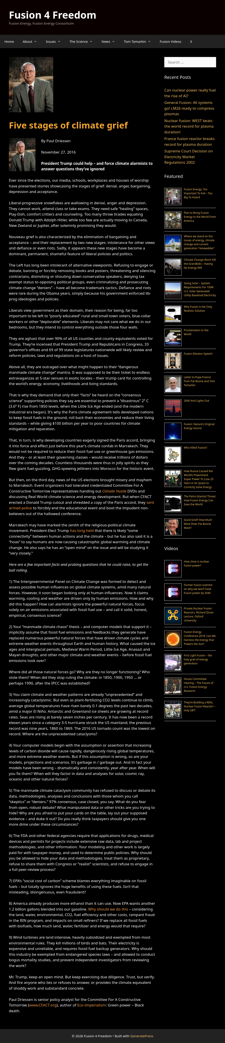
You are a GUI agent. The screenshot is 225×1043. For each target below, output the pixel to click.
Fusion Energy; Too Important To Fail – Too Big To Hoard (198, 193)
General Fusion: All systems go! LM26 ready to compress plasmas (189, 108)
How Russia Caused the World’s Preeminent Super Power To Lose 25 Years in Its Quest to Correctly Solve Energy (198, 479)
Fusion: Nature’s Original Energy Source (199, 426)
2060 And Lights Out (196, 401)
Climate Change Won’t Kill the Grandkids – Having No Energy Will (200, 264)
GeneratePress (141, 1036)
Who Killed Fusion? (195, 448)
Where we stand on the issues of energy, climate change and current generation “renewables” (199, 242)
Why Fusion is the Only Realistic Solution (198, 309)
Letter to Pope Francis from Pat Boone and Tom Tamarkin (199, 381)
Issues (55, 41)
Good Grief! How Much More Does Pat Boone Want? (198, 524)
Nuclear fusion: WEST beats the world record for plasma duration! (188, 126)
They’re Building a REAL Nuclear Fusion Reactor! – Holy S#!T (199, 706)
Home (9, 41)
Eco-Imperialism (91, 1005)
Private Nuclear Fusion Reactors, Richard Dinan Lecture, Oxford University (198, 614)
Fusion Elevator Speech (198, 354)
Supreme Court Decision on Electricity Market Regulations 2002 (188, 156)
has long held (82, 530)
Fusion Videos (170, 41)
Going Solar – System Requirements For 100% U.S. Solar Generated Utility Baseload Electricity (200, 289)
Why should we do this (108, 909)
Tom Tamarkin (139, 41)
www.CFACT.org (43, 1005)
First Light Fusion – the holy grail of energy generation (198, 659)
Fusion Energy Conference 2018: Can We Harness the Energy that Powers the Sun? (200, 638)
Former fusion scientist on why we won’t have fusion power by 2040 (198, 589)
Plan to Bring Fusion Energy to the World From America (200, 217)
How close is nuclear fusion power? (196, 563)
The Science (83, 41)
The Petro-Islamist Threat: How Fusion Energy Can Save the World (200, 500)
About (32, 41)
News (110, 41)
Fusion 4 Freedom (52, 14)
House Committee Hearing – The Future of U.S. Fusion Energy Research (198, 685)
